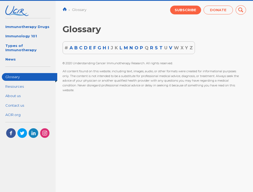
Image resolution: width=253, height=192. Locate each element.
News (10, 59)
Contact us (14, 105)
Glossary (31, 78)
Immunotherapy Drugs (27, 27)
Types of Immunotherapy (21, 47)
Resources (14, 86)
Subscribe (185, 10)
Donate (218, 10)
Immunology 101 (21, 36)
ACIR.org (13, 115)
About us (13, 96)
